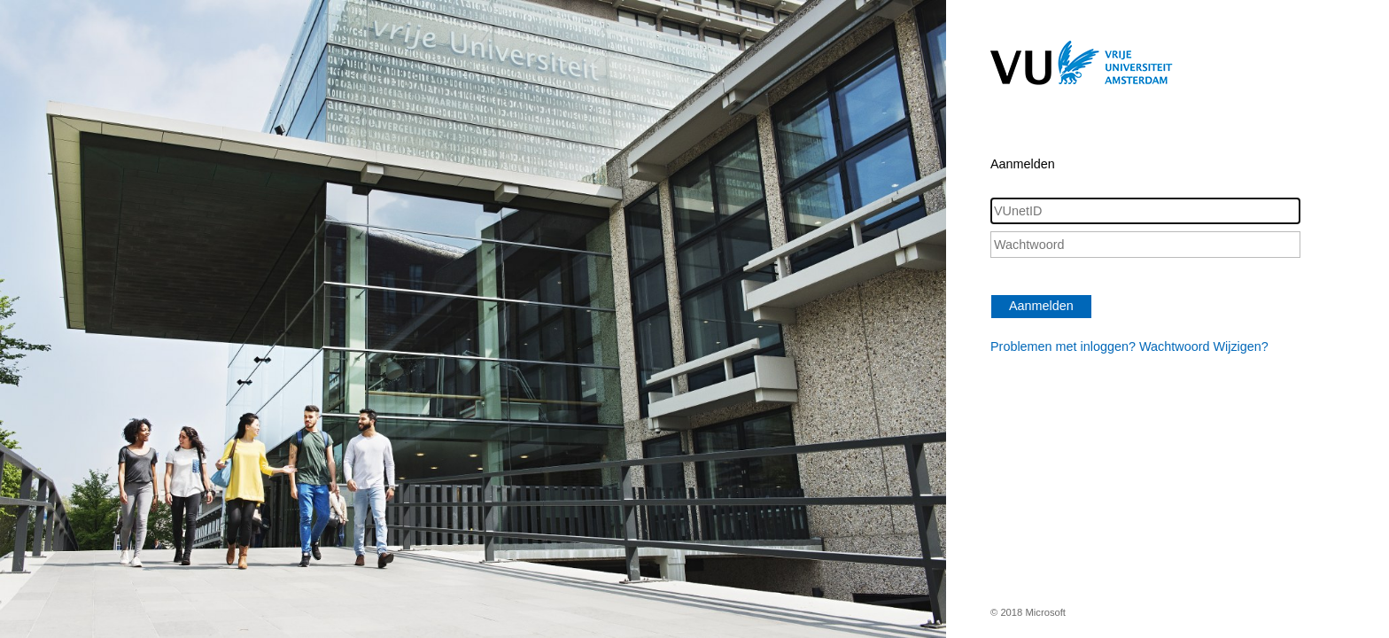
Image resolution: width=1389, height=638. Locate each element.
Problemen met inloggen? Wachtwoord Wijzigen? (1129, 346)
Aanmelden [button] (1041, 306)
